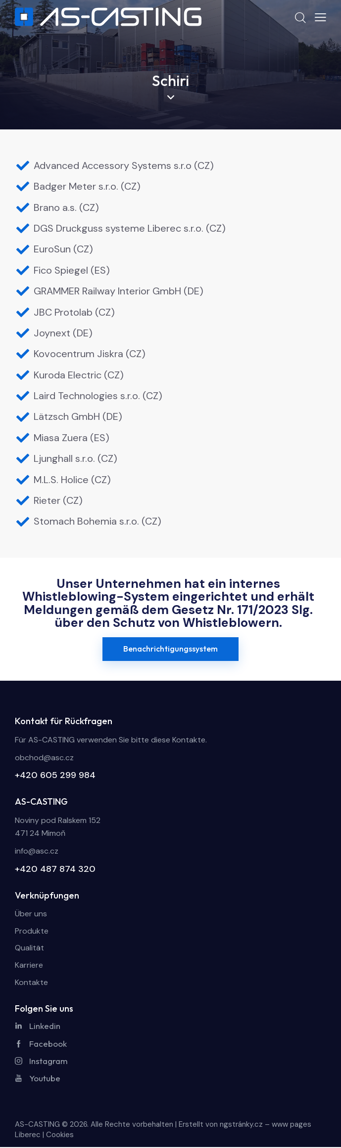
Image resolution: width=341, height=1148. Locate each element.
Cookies (60, 1136)
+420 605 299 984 (55, 775)
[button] (320, 17)
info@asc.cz (36, 851)
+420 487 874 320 (55, 869)
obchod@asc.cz (44, 757)
